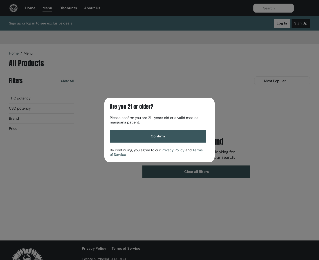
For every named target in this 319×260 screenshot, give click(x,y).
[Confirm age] (158, 136)
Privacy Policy (173, 150)
